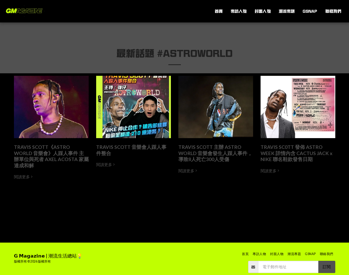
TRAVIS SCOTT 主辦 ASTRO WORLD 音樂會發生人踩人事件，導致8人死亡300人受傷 (215, 153)
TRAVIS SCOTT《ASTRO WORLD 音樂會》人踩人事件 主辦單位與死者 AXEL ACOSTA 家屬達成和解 (51, 156)
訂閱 (327, 267)
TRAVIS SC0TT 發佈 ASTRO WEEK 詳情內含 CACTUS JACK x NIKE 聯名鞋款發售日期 (297, 153)
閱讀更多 (24, 177)
